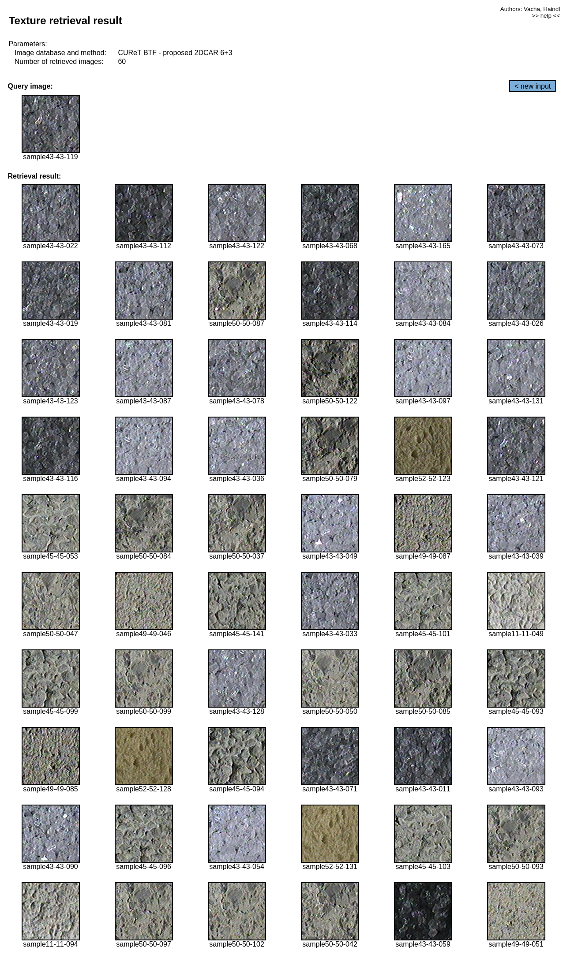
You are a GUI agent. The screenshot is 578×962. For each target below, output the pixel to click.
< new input (532, 86)
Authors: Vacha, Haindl (530, 9)
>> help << (546, 15)
